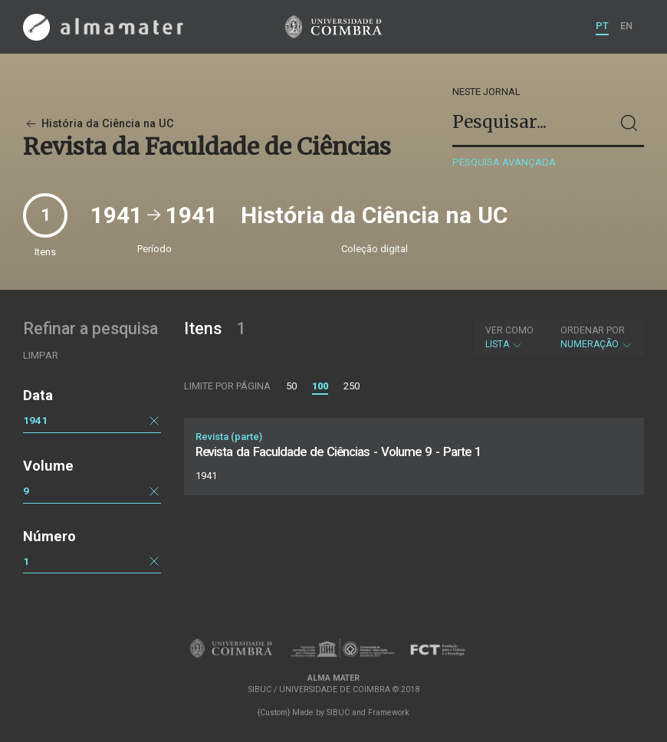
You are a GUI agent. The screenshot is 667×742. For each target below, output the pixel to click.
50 (291, 386)
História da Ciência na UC (98, 123)
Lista (509, 337)
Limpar (40, 355)
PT (602, 25)
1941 (35, 420)
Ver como (509, 330)
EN (626, 25)
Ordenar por (592, 330)
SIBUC (338, 712)
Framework (388, 712)
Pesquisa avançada (504, 162)
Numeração (596, 337)
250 (351, 386)
